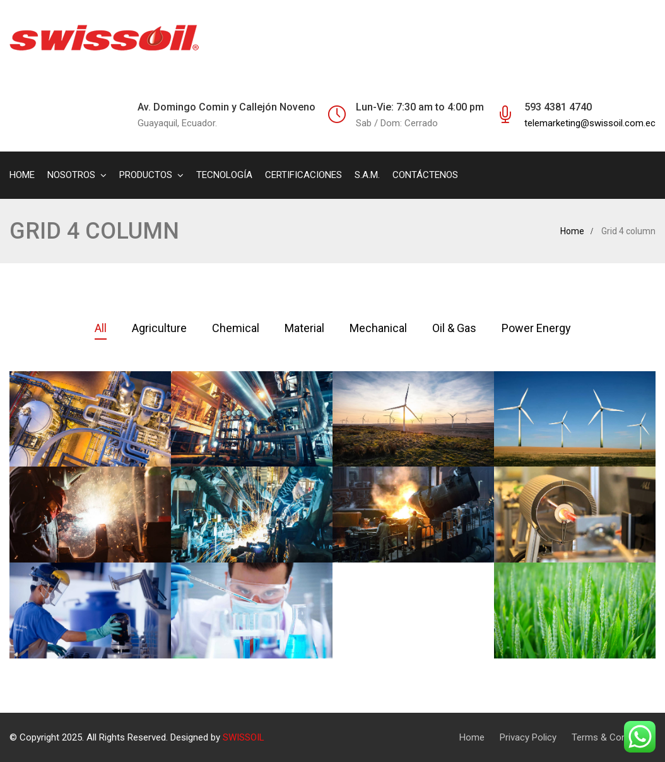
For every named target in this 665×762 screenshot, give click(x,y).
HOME (22, 175)
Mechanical (378, 328)
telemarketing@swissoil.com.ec (590, 123)
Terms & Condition (610, 737)
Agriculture (159, 328)
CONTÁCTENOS (425, 175)
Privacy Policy (528, 737)
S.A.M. (367, 175)
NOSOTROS (71, 175)
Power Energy (536, 328)
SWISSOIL (243, 737)
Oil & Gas (454, 328)
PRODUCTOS (145, 175)
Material (304, 328)
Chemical (235, 328)
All (101, 328)
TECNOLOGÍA (224, 175)
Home (572, 231)
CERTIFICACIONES (303, 175)
